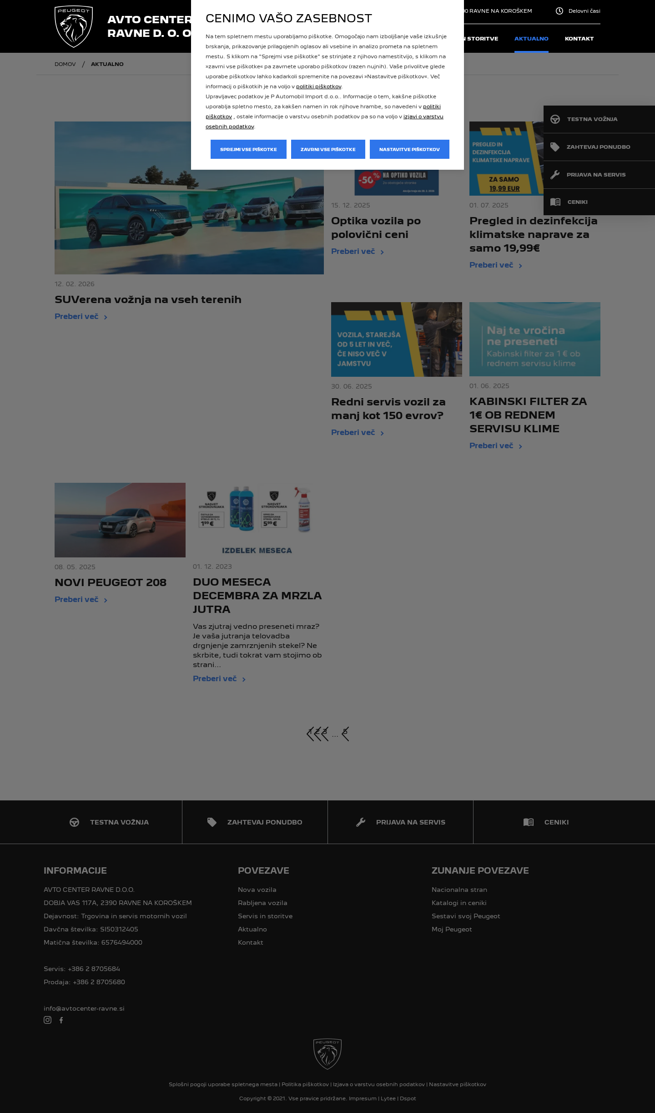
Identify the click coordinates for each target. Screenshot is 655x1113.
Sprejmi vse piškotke (248, 149)
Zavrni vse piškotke (328, 149)
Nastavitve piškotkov (409, 149)
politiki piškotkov (318, 86)
